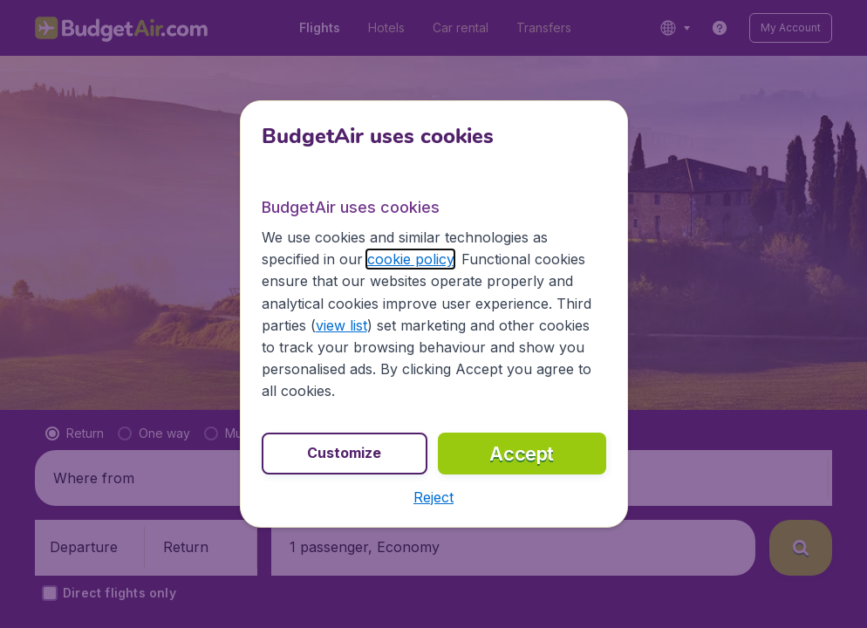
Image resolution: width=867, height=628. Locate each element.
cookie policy (410, 259)
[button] (433, 497)
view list (341, 325)
